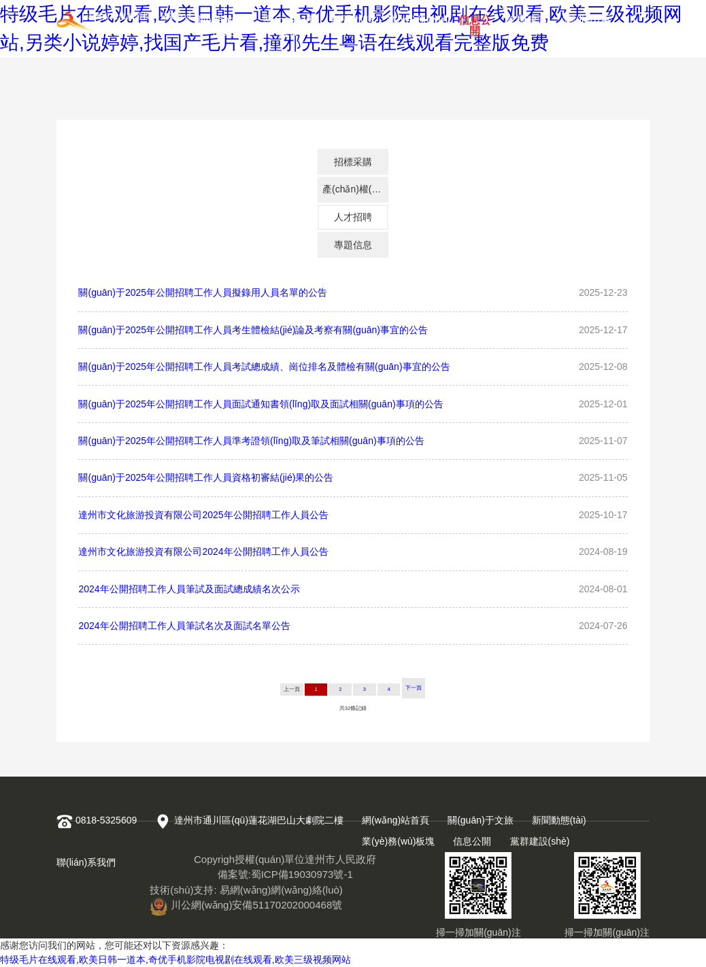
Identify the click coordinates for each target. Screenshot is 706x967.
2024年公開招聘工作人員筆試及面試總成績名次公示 (188, 588)
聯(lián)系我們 (588, 22)
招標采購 (353, 161)
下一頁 (413, 688)
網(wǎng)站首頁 (222, 22)
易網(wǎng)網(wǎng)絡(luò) (281, 890)
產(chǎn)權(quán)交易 (355, 189)
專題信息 (353, 244)
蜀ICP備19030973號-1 (302, 874)
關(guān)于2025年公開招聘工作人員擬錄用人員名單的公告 (202, 292)
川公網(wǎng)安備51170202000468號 (246, 905)
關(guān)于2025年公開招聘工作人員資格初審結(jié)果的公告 (205, 477)
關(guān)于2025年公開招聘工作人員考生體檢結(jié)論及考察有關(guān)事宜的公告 (252, 329)
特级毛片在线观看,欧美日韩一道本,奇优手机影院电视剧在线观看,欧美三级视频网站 (175, 959)
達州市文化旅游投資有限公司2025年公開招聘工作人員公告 (203, 514)
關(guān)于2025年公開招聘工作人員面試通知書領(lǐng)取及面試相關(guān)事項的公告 (260, 403)
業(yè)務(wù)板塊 (417, 22)
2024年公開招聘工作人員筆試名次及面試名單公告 (184, 625)
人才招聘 (353, 216)
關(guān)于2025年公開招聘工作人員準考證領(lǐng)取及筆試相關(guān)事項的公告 (251, 440)
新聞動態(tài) (351, 22)
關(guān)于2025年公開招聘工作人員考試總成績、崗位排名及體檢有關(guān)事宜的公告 (264, 366)
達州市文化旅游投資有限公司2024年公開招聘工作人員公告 (203, 551)
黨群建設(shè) (526, 22)
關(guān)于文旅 (289, 22)
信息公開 (474, 22)
